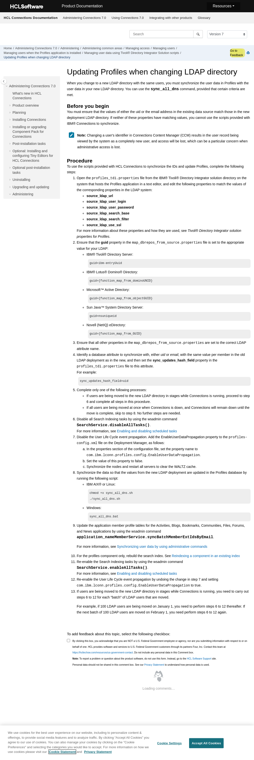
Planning (19, 112)
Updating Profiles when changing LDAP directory (37, 57)
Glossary (204, 18)
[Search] (198, 34)
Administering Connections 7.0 (84, 18)
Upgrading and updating (30, 187)
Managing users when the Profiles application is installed (42, 53)
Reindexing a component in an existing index (206, 560)
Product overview (25, 105)
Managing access (138, 48)
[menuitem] (84, 18)
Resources (222, 6)
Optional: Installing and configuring (32, 155)
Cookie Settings (169, 745)
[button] (7, 86)
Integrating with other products (170, 18)
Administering (69, 48)
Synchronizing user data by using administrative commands (162, 551)
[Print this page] (248, 53)
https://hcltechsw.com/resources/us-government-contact (103, 657)
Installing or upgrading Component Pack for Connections (29, 131)
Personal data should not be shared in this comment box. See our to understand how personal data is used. (141, 669)
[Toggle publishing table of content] (3, 81)
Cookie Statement (62, 753)
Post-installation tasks (29, 144)
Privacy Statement (154, 669)
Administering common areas (102, 48)
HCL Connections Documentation (31, 17)
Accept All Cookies (206, 745)
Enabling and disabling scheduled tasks (147, 434)
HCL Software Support (199, 663)
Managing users (164, 48)
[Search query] (166, 34)
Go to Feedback (236, 53)
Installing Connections (29, 120)
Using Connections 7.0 (128, 18)
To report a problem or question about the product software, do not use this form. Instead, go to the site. (145, 663)
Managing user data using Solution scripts (131, 53)
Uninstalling (21, 180)
